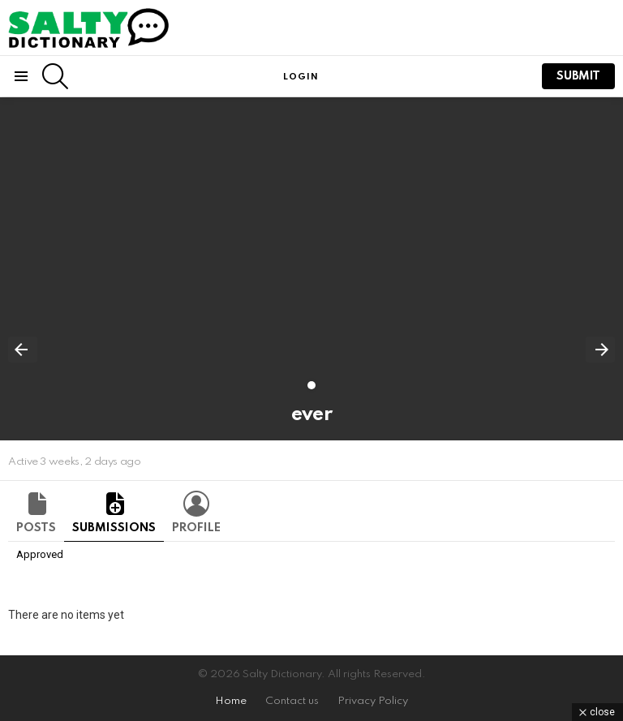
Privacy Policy (372, 701)
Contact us (292, 701)
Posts (36, 528)
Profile (196, 528)
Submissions (114, 528)
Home (231, 701)
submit (578, 76)
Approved (39, 554)
